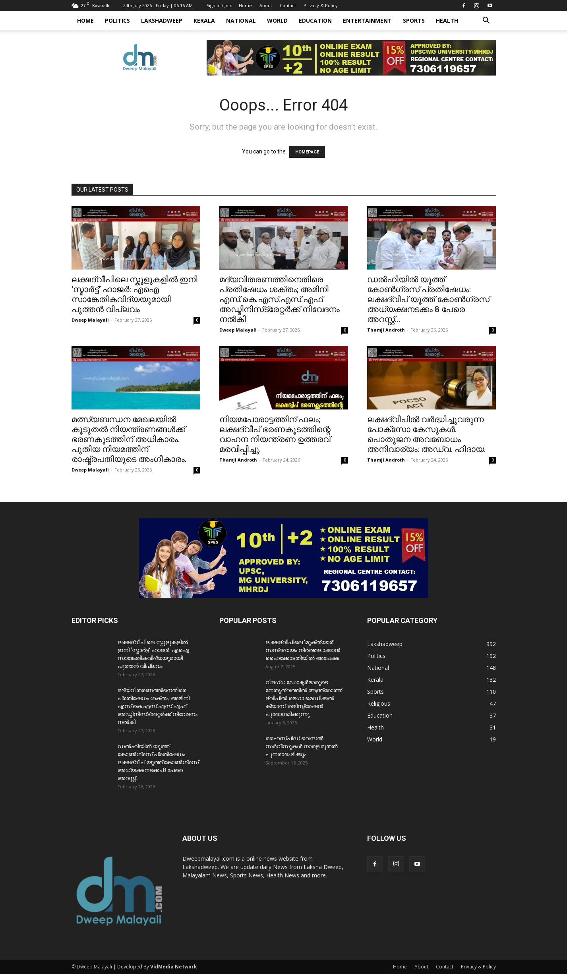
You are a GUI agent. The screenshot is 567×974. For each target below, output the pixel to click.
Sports (414, 20)
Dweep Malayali (90, 320)
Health (447, 20)
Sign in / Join (219, 5)
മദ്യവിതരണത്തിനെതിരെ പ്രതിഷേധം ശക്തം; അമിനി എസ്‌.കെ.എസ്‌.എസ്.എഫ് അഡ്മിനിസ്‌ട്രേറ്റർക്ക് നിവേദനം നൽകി (279, 299)
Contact (288, 5)
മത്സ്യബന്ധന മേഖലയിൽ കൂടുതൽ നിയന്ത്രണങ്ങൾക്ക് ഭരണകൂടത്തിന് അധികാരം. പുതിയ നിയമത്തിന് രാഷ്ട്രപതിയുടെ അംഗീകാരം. (129, 439)
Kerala (204, 20)
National (241, 20)
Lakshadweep (161, 20)
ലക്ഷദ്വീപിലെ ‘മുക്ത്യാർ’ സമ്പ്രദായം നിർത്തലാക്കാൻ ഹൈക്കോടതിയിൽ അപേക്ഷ (302, 650)
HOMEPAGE (307, 152)
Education (315, 20)
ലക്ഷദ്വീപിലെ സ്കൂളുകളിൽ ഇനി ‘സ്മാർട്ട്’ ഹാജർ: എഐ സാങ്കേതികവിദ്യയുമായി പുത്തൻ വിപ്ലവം (134, 294)
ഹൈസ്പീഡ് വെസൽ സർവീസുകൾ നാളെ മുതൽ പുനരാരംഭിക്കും (301, 746)
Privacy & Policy (321, 5)
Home (245, 5)
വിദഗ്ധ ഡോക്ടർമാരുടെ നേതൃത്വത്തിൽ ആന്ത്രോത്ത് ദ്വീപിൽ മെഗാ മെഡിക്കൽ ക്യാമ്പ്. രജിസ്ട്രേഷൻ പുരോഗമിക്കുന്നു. (303, 698)
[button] (486, 21)
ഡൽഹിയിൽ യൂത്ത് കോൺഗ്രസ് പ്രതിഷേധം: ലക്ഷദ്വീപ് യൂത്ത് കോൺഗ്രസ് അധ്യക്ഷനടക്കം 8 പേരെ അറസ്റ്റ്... (428, 299)
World (277, 20)
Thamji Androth (386, 330)
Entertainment (367, 20)
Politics (117, 20)
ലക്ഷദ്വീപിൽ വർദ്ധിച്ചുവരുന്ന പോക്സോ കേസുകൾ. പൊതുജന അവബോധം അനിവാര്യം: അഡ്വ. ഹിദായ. (426, 434)
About (265, 5)
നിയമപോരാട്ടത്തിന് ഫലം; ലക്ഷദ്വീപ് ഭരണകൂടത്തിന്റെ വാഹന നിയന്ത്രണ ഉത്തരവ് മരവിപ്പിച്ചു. (275, 434)
